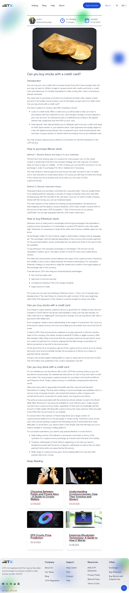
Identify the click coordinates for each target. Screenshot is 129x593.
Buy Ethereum (115, 572)
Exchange (113, 567)
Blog (44, 5)
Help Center (71, 567)
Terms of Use (93, 583)
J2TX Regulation (52, 580)
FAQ (68, 572)
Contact (69, 576)
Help (53, 5)
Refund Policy (94, 579)
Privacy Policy (94, 575)
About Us (49, 567)
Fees (68, 580)
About (61, 5)
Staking (35, 5)
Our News (49, 572)
